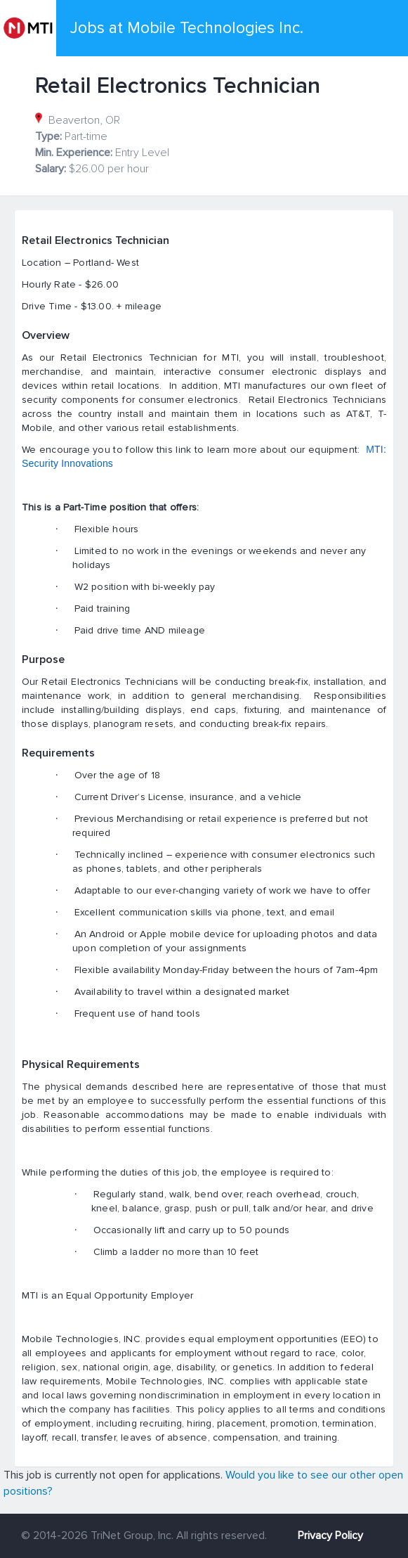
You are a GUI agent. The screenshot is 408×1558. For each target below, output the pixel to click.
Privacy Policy (330, 1535)
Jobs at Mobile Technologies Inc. (186, 28)
